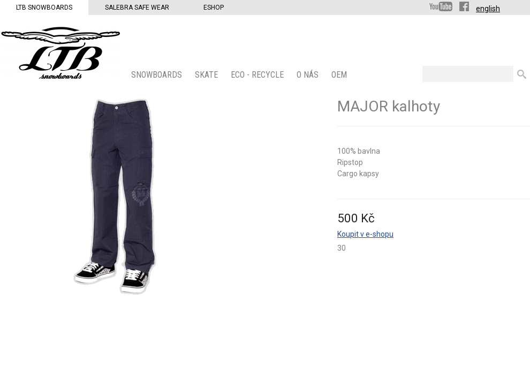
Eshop (213, 7)
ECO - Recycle (258, 75)
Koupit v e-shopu (365, 234)
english (488, 8)
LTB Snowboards (44, 7)
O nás (309, 75)
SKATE (207, 75)
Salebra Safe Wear (137, 7)
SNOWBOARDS (157, 75)
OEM (340, 75)
